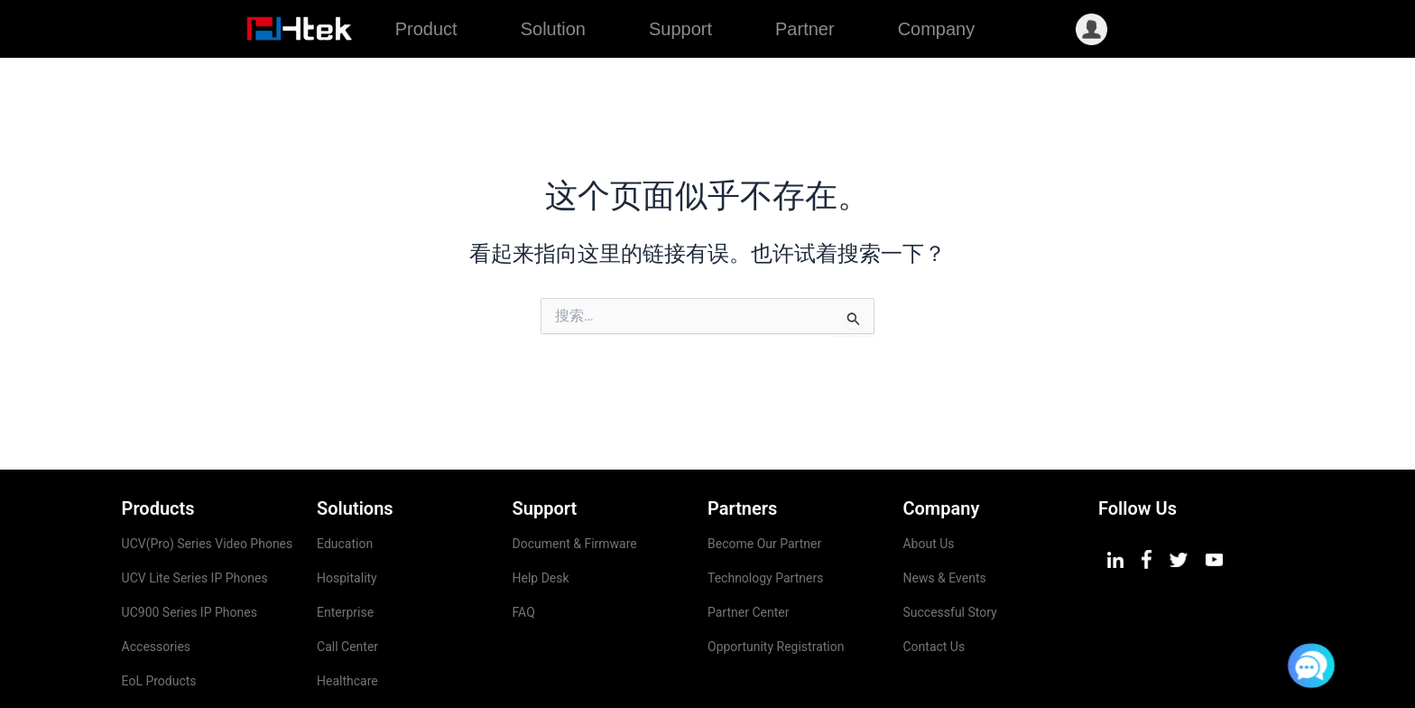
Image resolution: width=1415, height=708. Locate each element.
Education (345, 486)
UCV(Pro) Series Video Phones (209, 486)
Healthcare (347, 623)
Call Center (347, 589)
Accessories (156, 589)
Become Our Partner (764, 486)
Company (937, 29)
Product (426, 29)
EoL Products (159, 623)
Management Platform (185, 657)
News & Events (943, 520)
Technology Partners (765, 520)
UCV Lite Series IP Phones (195, 520)
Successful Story (949, 554)
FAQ (524, 554)
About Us (928, 486)
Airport (336, 657)
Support (680, 29)
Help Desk (541, 520)
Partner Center (748, 554)
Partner (805, 29)
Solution (553, 29)
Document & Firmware (575, 486)
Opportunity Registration (776, 589)
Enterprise (345, 554)
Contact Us (933, 589)
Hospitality (347, 520)
